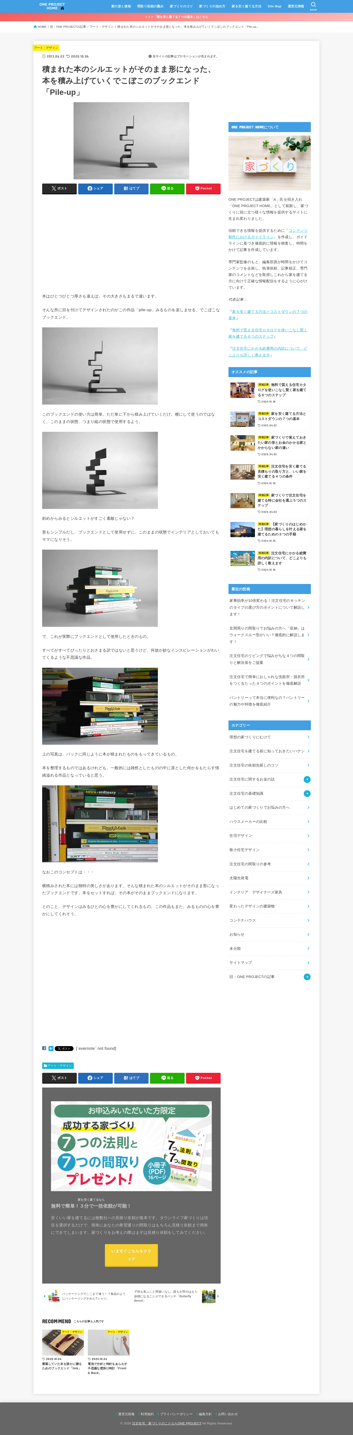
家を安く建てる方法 (246, 6)
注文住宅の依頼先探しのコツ (253, 765)
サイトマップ (240, 963)
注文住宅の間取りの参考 (250, 864)
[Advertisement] (83, 249)
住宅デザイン (240, 836)
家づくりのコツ (181, 6)
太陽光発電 (238, 878)
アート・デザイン (46, 47)
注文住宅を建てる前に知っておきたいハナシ (267, 751)
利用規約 (147, 1414)
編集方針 (205, 1414)
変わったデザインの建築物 (252, 906)
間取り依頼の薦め (150, 6)
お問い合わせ (228, 1414)
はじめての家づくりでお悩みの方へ (259, 807)
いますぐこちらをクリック (131, 1255)
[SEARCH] (313, 6)
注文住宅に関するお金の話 (252, 779)
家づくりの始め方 (212, 6)
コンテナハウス (242, 920)
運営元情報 (296, 6)
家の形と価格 (121, 6)
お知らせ (236, 934)
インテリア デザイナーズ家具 (255, 892)
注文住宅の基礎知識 (246, 793)
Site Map (274, 6)
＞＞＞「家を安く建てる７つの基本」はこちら (176, 17)
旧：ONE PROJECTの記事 (252, 977)
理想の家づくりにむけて (250, 737)
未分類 (235, 949)
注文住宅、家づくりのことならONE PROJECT (167, 1423)
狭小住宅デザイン (244, 850)
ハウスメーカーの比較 (248, 822)
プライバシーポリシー (176, 1414)
